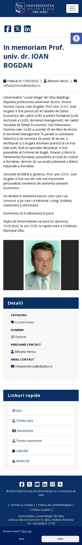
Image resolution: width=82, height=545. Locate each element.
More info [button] (27, 531)
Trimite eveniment (27, 441)
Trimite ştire (22, 421)
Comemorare (24, 322)
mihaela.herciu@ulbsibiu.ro (22, 85)
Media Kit (21, 461)
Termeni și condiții (21, 505)
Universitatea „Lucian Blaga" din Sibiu (41, 516)
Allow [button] (60, 539)
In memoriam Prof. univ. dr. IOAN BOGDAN (33, 56)
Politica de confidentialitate (55, 505)
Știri (16, 411)
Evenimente (22, 431)
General (20, 337)
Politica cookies (41, 510)
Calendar (20, 451)
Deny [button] (21, 539)
